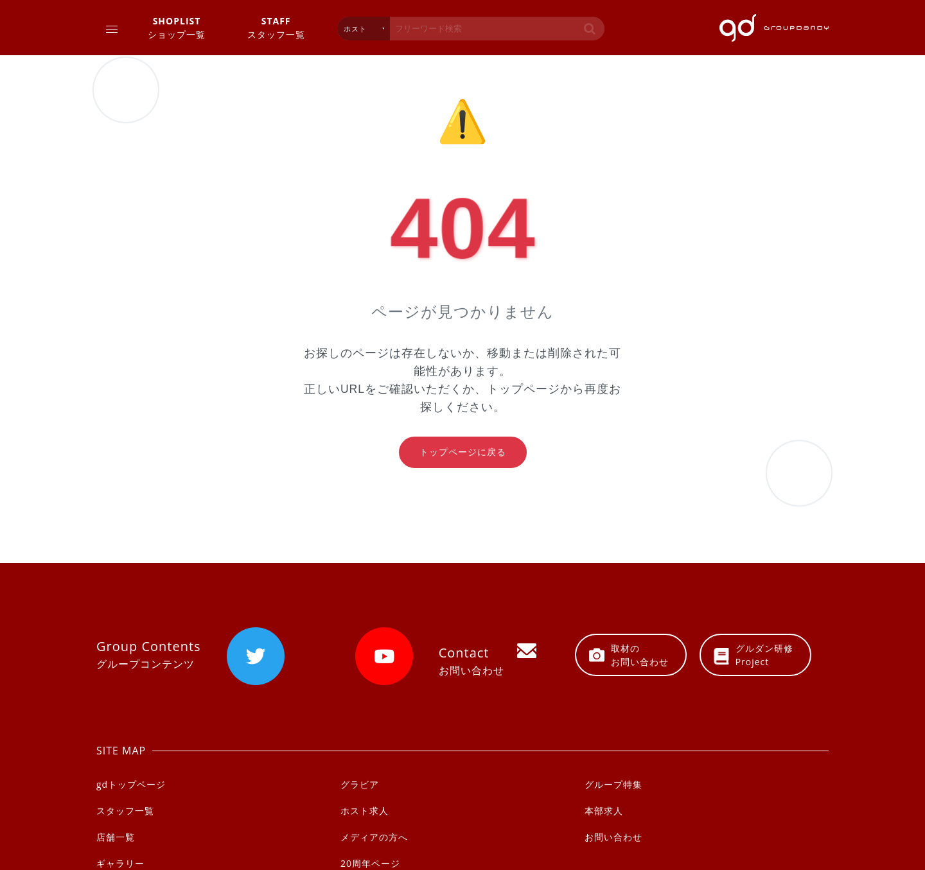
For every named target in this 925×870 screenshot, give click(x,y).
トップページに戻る (462, 452)
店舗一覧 (115, 837)
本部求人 (604, 811)
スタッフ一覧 (276, 27)
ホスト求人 (364, 811)
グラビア (359, 784)
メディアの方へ (374, 837)
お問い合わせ (613, 837)
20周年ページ (370, 863)
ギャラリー (120, 863)
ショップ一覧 (177, 27)
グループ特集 (613, 784)
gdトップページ (131, 784)
